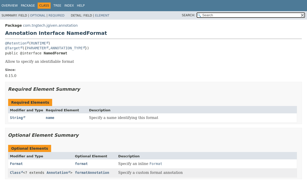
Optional (38, 15)
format (81, 164)
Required (57, 15)
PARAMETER (36, 48)
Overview (10, 5)
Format (16, 164)
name (50, 118)
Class (15, 173)
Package (28, 5)
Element (102, 15)
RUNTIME (38, 43)
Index (69, 5)
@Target (12, 48)
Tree (57, 5)
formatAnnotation (92, 173)
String (16, 118)
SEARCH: (188, 15)
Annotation (57, 173)
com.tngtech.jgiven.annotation (50, 25)
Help (81, 5)
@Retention (15, 43)
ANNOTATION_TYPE (66, 48)
